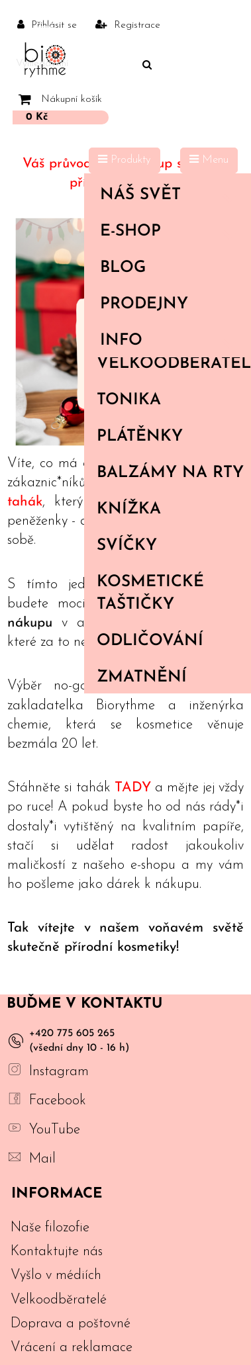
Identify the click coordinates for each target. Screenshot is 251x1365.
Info (170, 340)
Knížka (129, 509)
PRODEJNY (144, 304)
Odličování (150, 641)
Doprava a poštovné (70, 1324)
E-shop (170, 231)
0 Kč (37, 117)
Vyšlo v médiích (56, 1275)
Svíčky (127, 546)
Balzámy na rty (170, 473)
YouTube (54, 1130)
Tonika (129, 400)
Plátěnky (140, 437)
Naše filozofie (50, 1228)
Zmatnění (142, 677)
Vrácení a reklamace (71, 1347)
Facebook (57, 1101)
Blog (123, 268)
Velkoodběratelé (173, 364)
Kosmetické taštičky (150, 593)
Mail (42, 1159)
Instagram (59, 1072)
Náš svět (170, 195)
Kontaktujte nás (57, 1251)
